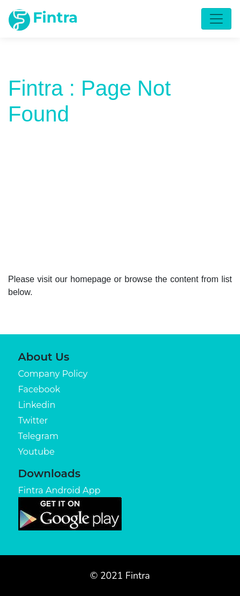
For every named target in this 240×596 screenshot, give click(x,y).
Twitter (33, 420)
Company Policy (53, 374)
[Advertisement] (120, 198)
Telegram (38, 436)
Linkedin (36, 405)
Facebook (39, 389)
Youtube (36, 452)
